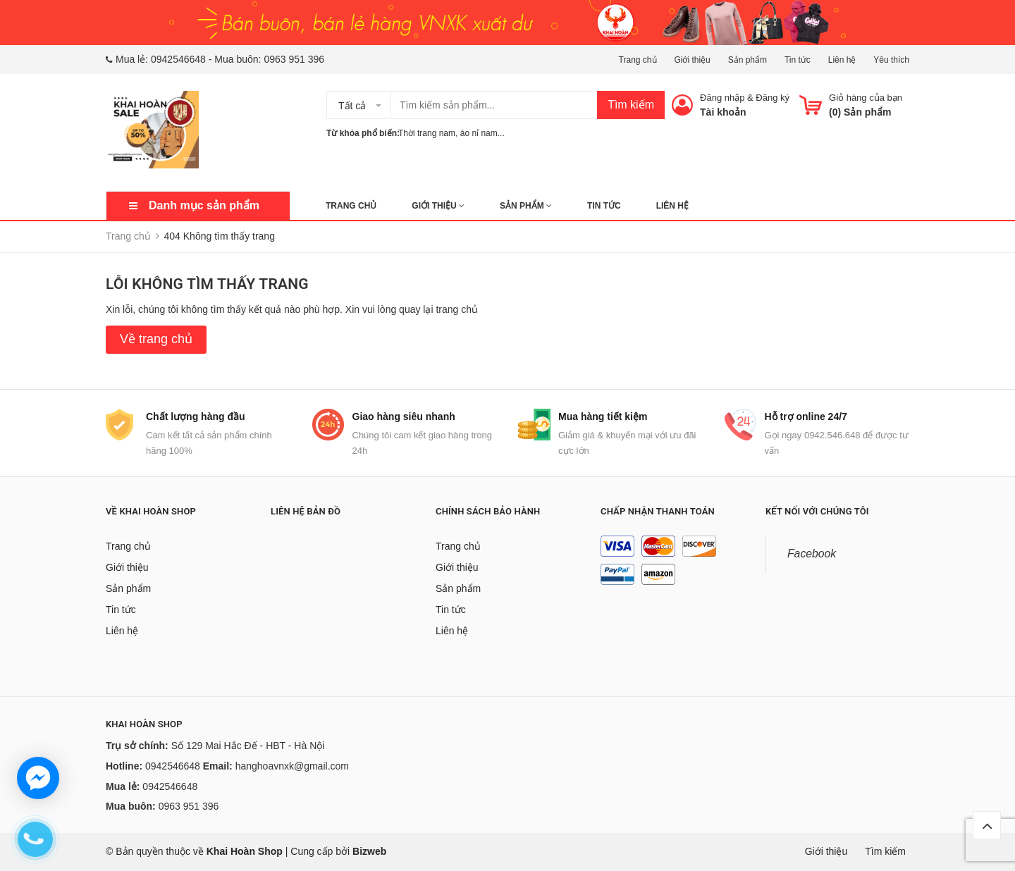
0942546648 (178, 59)
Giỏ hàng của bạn (865, 97)
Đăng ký (772, 97)
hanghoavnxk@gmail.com (292, 766)
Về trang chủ (156, 339)
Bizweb (369, 851)
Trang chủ (638, 60)
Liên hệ (842, 60)
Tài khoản (723, 112)
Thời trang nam (426, 133)
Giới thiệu (692, 60)
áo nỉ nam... (482, 133)
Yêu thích (891, 60)
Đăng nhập (722, 97)
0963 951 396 (294, 59)
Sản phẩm (747, 60)
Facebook (811, 554)
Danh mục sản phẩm (204, 205)
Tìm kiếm (631, 105)
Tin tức (798, 60)
